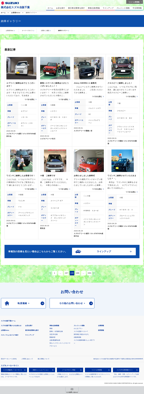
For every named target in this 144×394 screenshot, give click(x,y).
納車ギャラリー (63, 30)
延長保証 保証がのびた (81, 334)
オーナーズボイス (27, 30)
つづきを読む (30, 99)
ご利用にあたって (27, 359)
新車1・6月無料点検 (56, 331)
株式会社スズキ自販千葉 (15, 7)
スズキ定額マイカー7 (81, 331)
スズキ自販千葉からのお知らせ (11, 325)
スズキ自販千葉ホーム (8, 321)
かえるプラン (78, 328)
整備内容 (52, 337)
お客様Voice (15, 12)
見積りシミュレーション (41, 370)
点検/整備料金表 (55, 340)
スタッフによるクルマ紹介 (9, 335)
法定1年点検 (54, 334)
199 (77, 273)
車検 (51, 328)
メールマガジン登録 (68, 370)
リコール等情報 (97, 370)
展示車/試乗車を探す (32, 330)
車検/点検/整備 (54, 325)
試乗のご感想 (45, 30)
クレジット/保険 (79, 325)
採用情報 (101, 330)
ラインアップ (29, 335)
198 (72, 273)
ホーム (3, 12)
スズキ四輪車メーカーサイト (12, 370)
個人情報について (43, 359)
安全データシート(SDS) (9, 359)
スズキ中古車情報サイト (125, 370)
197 (66, 273)
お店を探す (29, 325)
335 (89, 273)
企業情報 (101, 325)
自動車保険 (77, 337)
